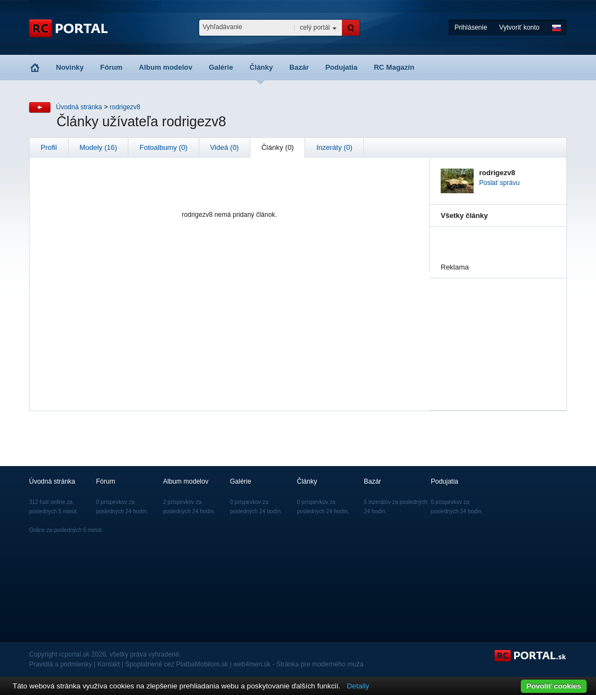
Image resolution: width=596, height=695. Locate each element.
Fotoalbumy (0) (163, 147)
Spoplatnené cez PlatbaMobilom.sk (176, 664)
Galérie (221, 67)
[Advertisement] (495, 333)
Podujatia (341, 67)
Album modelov (166, 67)
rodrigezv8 (125, 107)
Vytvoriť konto (519, 27)
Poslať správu (499, 183)
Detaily (358, 686)
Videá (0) (224, 147)
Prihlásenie (470, 27)
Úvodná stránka (79, 107)
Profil (49, 147)
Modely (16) (98, 147)
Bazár (298, 67)
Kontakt (109, 664)
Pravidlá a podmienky (60, 664)
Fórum (111, 67)
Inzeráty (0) (334, 147)
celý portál (315, 27)
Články (261, 67)
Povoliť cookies (553, 686)
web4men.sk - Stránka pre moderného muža (298, 664)
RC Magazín (394, 67)
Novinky (70, 67)
